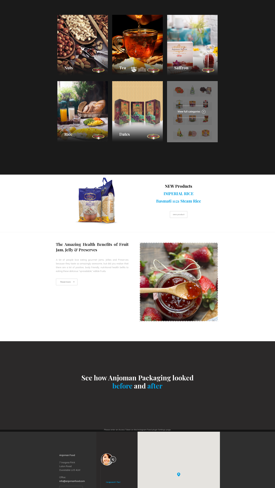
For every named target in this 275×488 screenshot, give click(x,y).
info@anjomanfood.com (72, 481)
